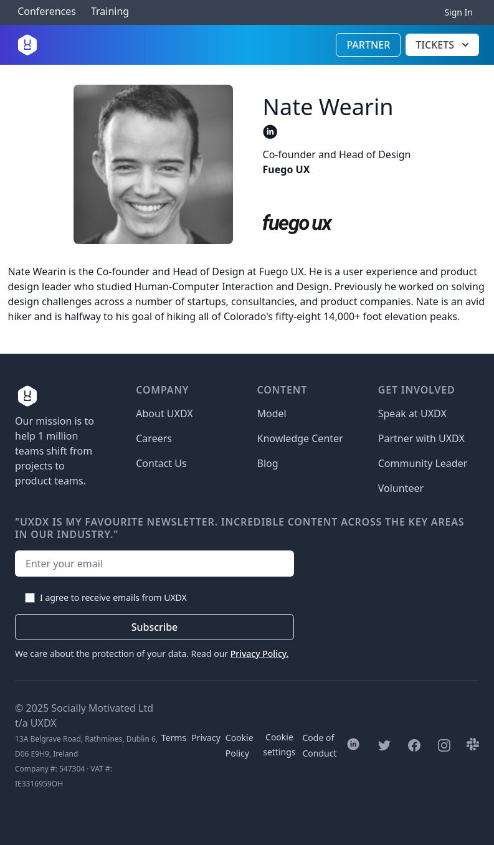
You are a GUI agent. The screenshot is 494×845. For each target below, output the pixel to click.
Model (272, 413)
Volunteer (401, 488)
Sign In (458, 12)
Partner (368, 45)
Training (110, 11)
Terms (173, 738)
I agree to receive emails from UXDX (113, 597)
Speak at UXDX (412, 413)
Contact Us (161, 463)
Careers (154, 438)
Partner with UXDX (421, 438)
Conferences (45, 11)
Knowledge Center (300, 438)
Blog (267, 463)
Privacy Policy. (259, 653)
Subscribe (154, 627)
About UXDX (164, 413)
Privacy (206, 738)
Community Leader (423, 463)
